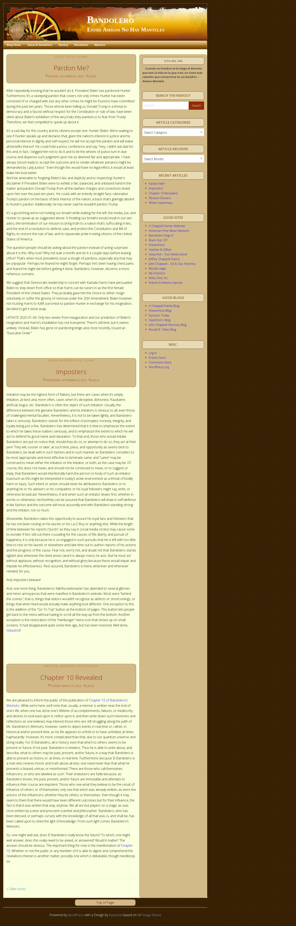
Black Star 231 (158, 240)
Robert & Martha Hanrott (165, 283)
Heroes (51, 360)
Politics (70, 56)
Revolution (81, 44)
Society (95, 666)
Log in (153, 353)
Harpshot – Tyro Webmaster (168, 254)
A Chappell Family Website (167, 226)
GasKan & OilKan (160, 249)
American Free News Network (169, 231)
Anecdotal (49, 666)
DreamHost (157, 245)
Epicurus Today (159, 315)
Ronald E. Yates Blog (162, 329)
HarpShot (115, 915)
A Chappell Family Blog (164, 306)
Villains (83, 56)
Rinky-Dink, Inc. (158, 278)
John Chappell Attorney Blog (167, 325)
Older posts (16, 889)
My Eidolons (157, 273)
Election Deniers (160, 198)
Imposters (71, 371)
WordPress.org (159, 367)
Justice (58, 56)
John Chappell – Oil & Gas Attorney (172, 264)
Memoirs (99, 44)
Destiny (63, 44)
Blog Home (14, 44)
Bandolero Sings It (161, 235)
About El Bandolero (39, 44)
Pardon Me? (71, 67)
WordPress (74, 915)
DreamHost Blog (160, 311)
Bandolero (110, 19)
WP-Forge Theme (150, 915)
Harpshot (13, 630)
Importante (67, 360)
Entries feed (157, 358)
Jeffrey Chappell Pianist (164, 259)
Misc (80, 360)
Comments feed (160, 362)
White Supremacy (161, 203)
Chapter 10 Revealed (71, 677)
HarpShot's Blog (159, 320)
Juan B (94, 76)
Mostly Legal (157, 268)
